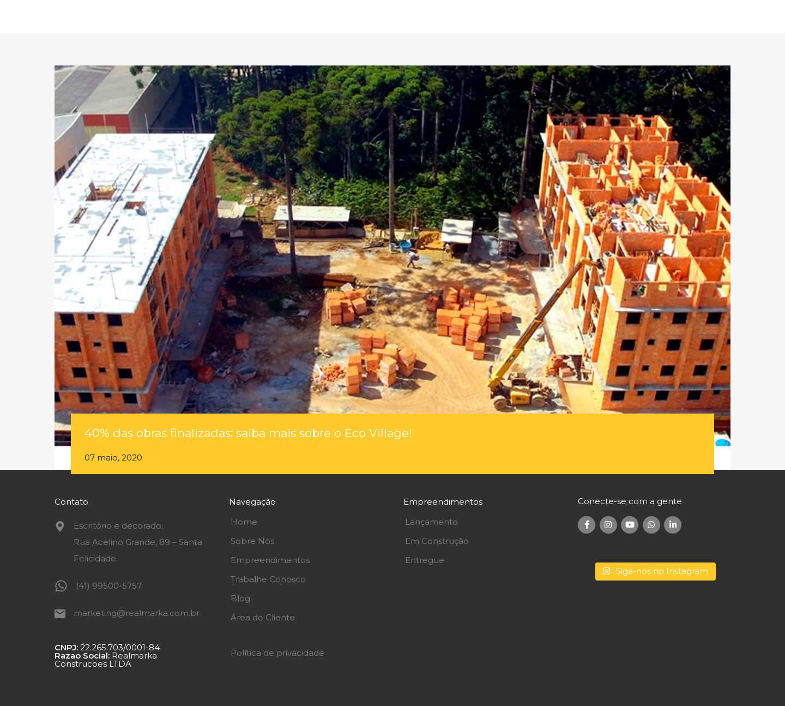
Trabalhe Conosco (268, 579)
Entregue (424, 560)
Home (244, 522)
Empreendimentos (270, 560)
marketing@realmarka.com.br (137, 613)
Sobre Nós (252, 541)
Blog (240, 598)
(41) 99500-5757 (109, 586)
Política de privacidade (277, 653)
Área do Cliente (263, 617)
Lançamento (431, 522)
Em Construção (437, 541)
